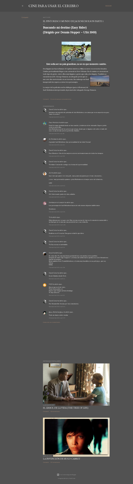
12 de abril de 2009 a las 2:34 (57, 145)
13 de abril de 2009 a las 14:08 (57, 225)
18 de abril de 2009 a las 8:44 (57, 278)
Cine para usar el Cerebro (54, 6)
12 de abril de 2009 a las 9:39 (57, 167)
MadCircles (72, 478)
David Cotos (53, 109)
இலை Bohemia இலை (56, 312)
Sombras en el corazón (56, 202)
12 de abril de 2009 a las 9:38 (57, 156)
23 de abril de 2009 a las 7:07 (57, 318)
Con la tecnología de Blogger (66, 475)
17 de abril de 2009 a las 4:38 (57, 267)
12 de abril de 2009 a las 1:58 (56, 133)
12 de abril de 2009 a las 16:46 (57, 197)
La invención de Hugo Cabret (61, 458)
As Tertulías (52, 139)
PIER (51, 284)
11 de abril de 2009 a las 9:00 (57, 117)
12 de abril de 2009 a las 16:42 (57, 185)
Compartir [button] (24, 17)
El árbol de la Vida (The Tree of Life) (65, 407)
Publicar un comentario (51, 322)
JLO (50, 173)
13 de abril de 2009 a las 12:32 (57, 211)
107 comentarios (55, 462)
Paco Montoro (54, 122)
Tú (49, 217)
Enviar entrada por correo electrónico (60, 99)
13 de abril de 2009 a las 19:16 (57, 236)
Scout (51, 253)
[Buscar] (108, 6)
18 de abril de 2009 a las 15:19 (57, 295)
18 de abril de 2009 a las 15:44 (57, 306)
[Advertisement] (76, 341)
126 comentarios (55, 411)
